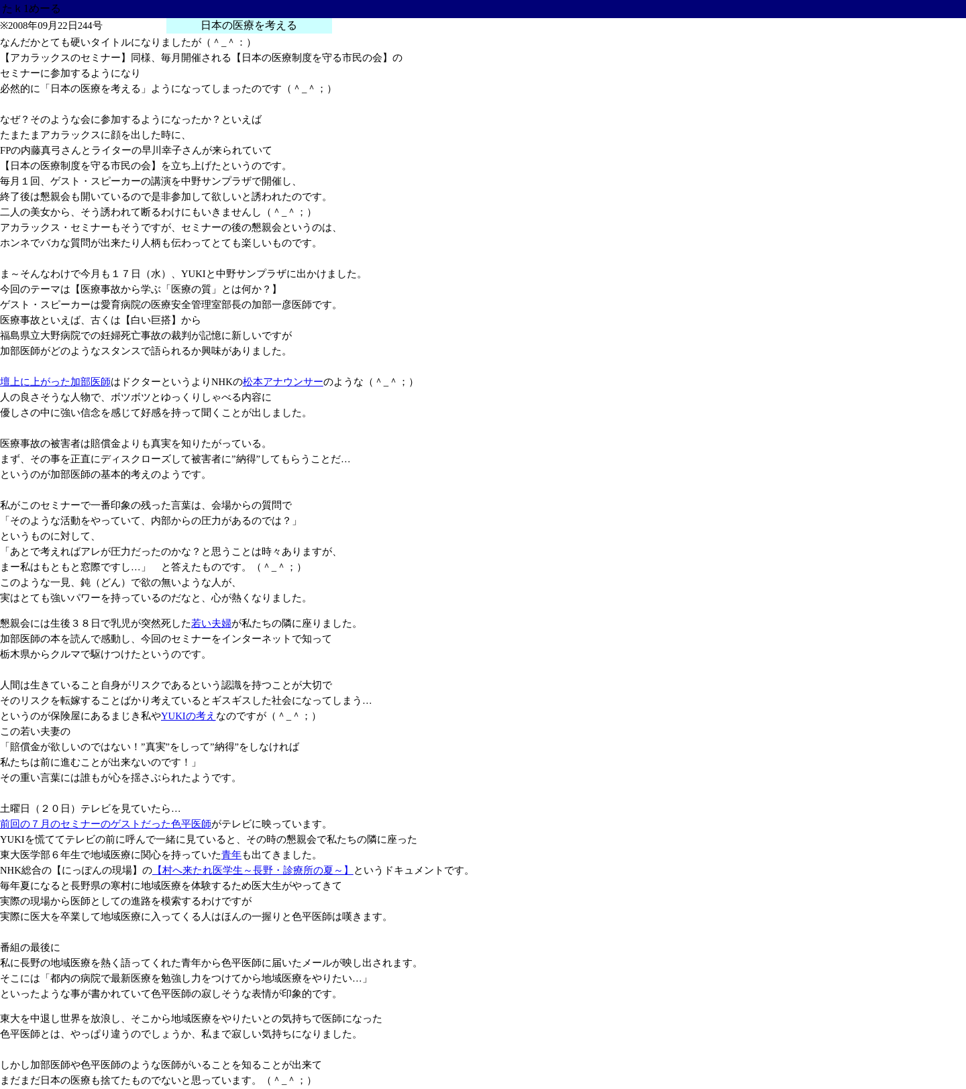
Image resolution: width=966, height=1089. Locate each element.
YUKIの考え (188, 716)
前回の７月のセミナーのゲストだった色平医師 (105, 824)
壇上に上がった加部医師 (55, 381)
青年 (231, 854)
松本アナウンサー (283, 381)
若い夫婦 (211, 623)
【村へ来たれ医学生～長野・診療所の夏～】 (253, 870)
